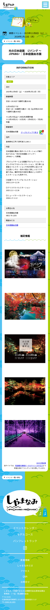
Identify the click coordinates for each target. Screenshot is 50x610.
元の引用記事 (41, 463)
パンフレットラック (25, 541)
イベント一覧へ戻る (13, 41)
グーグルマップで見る (32, 132)
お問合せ (25, 581)
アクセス (25, 571)
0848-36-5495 (10, 602)
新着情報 (25, 560)
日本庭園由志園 (12, 225)
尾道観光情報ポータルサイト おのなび (29, 465)
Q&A (25, 576)
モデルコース (25, 534)
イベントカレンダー (25, 528)
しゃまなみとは (25, 565)
